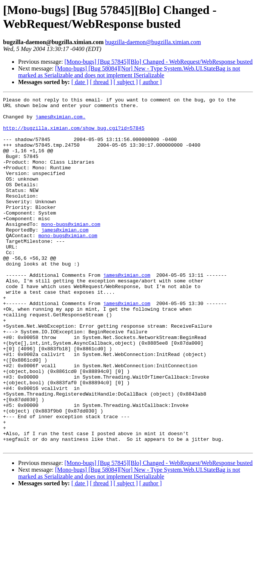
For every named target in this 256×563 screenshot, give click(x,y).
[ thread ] (101, 82)
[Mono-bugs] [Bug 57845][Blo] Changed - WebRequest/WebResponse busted (159, 61)
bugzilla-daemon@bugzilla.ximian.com (153, 42)
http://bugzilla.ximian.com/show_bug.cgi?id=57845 (73, 134)
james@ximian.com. (60, 121)
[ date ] (79, 82)
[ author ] (150, 82)
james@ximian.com (64, 256)
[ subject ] (126, 82)
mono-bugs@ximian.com (70, 250)
